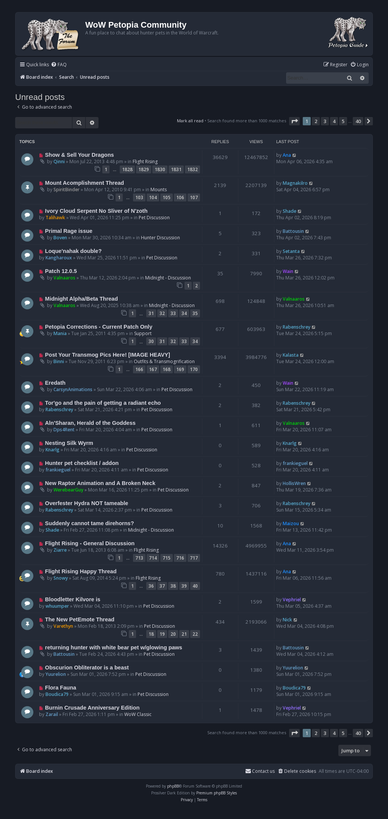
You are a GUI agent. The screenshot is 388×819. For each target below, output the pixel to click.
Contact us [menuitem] (260, 771)
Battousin (293, 231)
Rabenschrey (296, 327)
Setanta (291, 251)
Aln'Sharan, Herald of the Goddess (90, 423)
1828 (127, 169)
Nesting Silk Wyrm (69, 443)
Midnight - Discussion (168, 278)
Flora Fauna (60, 688)
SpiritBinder (66, 189)
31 (151, 313)
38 (173, 586)
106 (180, 197)
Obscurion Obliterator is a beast (87, 668)
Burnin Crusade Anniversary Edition (92, 708)
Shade (289, 211)
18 (151, 634)
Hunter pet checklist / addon (82, 463)
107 (194, 197)
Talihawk (55, 217)
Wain (288, 271)
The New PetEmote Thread (79, 619)
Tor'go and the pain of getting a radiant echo (103, 403)
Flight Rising (145, 161)
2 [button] (315, 121)
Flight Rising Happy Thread (81, 571)
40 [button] (358, 121)
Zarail (51, 714)
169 (180, 369)
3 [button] (325, 121)
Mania (60, 333)
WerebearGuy (68, 490)
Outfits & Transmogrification (164, 361)
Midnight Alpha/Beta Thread (81, 299)
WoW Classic (138, 714)
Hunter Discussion (160, 237)
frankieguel (57, 469)
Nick (287, 619)
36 (151, 586)
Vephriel (292, 599)
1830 (160, 169)
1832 (192, 169)
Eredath (55, 383)
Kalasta (291, 355)
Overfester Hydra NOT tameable (86, 503)
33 (173, 313)
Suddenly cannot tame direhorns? (89, 523)
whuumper (57, 606)
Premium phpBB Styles (216, 793)
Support (143, 333)
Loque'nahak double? (73, 251)
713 (139, 558)
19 (162, 634)
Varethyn (63, 626)
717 (194, 558)
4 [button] (334, 121)
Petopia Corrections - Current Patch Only (98, 327)
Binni (58, 361)
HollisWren (294, 483)
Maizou (291, 523)
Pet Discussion (154, 217)
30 (151, 341)
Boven (60, 237)
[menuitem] (59, 65)
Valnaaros (64, 278)
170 (194, 369)
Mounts (158, 189)
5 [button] (343, 121)
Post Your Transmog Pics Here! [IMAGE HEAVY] (107, 355)
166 (139, 369)
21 (184, 634)
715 (167, 558)
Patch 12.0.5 (61, 271)
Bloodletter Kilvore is (72, 599)
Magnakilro (295, 183)
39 (184, 586)
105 (167, 197)
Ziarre (60, 550)
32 (162, 313)
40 (195, 586)
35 (195, 313)
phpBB (173, 786)
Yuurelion (55, 674)
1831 (176, 169)
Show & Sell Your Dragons (79, 155)
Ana (287, 155)
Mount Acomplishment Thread (84, 183)
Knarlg (52, 449)
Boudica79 (57, 694)
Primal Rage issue (68, 231)
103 (139, 197)
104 (153, 197)
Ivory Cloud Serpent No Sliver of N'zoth (96, 211)
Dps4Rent (64, 429)
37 (162, 586)
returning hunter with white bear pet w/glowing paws (113, 647)
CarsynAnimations (72, 389)
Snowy (60, 578)
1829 (143, 169)
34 (184, 313)
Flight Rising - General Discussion (90, 543)
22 (195, 634)
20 (173, 634)
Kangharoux (58, 257)
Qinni (59, 161)
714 (153, 558)
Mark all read (190, 120)
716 (180, 558)
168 (167, 369)
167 (153, 369)
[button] (294, 121)
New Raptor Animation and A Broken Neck (100, 483)
